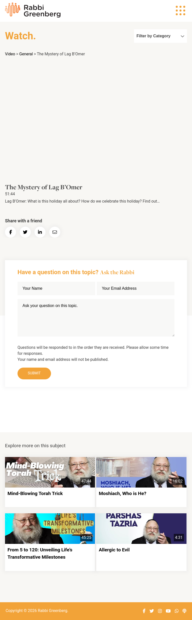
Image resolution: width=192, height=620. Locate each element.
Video (10, 54)
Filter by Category (160, 36)
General (26, 54)
